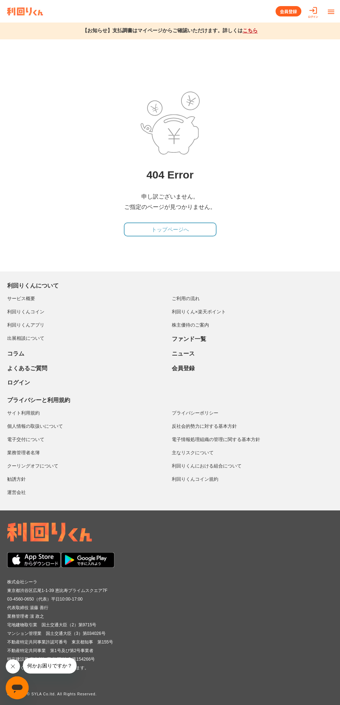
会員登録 (288, 11)
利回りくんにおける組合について (207, 466)
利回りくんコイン (25, 311)
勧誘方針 (16, 479)
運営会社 (16, 492)
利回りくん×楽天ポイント (199, 311)
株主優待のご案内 (190, 325)
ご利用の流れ (186, 298)
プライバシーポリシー (195, 413)
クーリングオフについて (32, 466)
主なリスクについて (193, 452)
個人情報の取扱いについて (35, 426)
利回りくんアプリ (25, 325)
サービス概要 (21, 298)
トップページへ (170, 229)
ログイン (18, 383)
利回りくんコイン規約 (195, 479)
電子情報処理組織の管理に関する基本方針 (216, 439)
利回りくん (25, 11)
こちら (250, 30)
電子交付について (25, 439)
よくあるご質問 (27, 368)
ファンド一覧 (189, 339)
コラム (15, 354)
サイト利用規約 (23, 413)
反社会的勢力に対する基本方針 (204, 426)
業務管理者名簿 (23, 452)
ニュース (183, 354)
